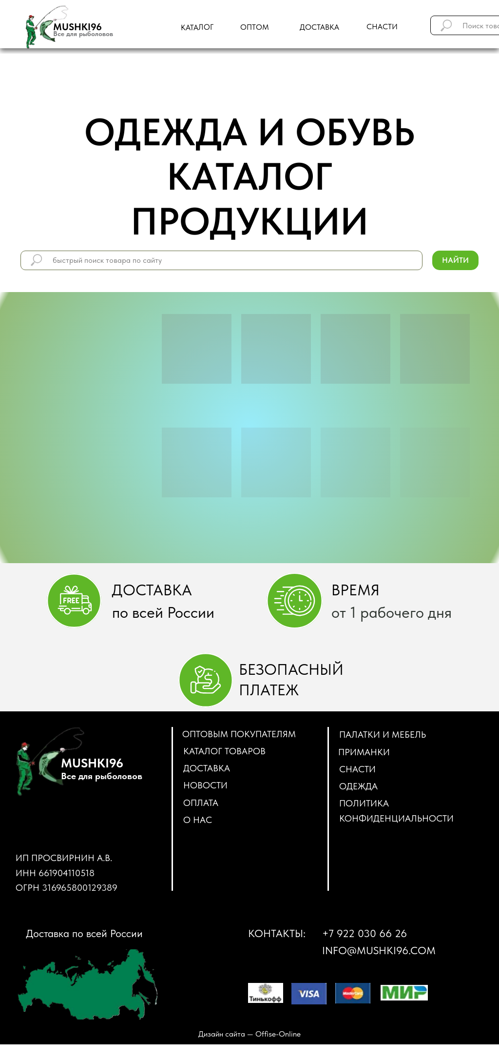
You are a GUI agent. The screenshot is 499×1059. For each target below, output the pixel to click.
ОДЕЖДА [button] (358, 786)
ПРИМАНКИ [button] (364, 752)
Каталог (197, 27)
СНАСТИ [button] (357, 769)
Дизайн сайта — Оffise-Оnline (249, 1034)
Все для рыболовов (83, 34)
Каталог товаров (224, 751)
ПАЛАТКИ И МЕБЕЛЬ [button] (382, 734)
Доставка (206, 768)
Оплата (200, 802)
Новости (205, 785)
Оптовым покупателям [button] (239, 734)
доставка (319, 27)
